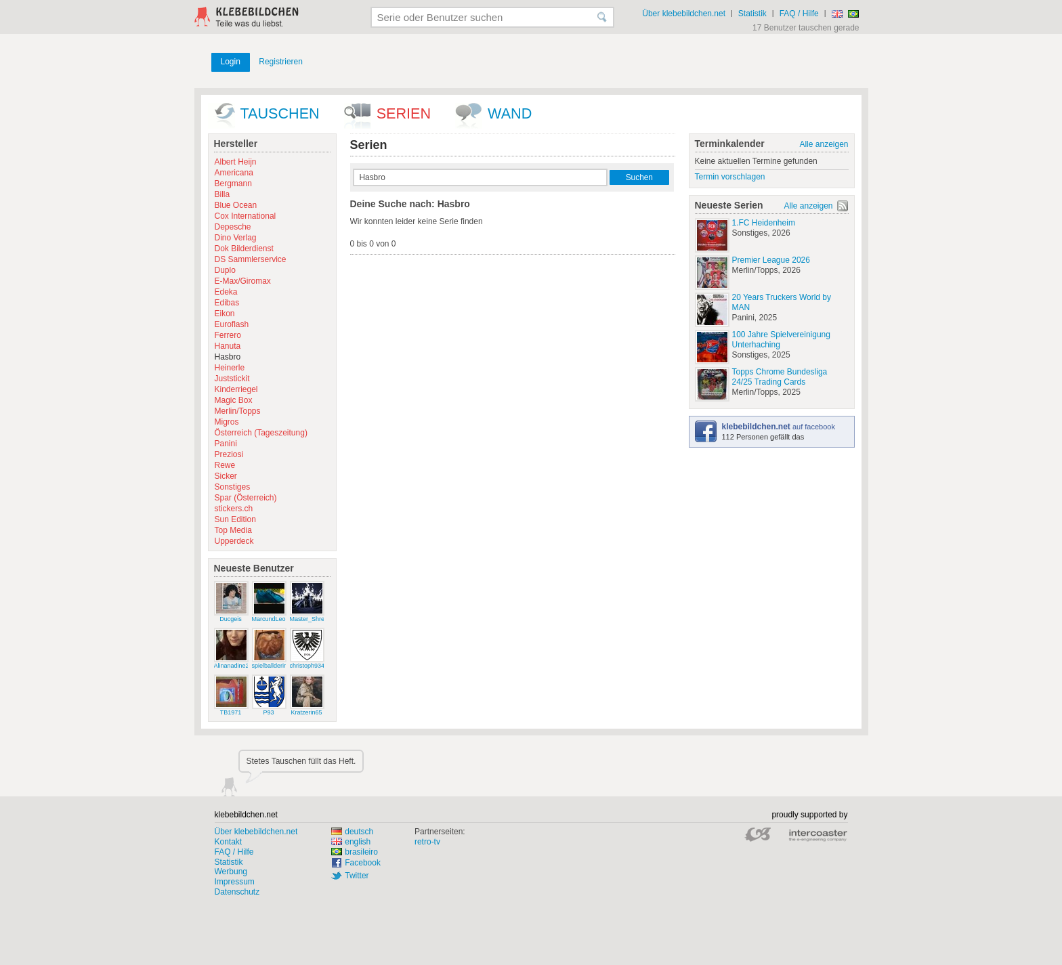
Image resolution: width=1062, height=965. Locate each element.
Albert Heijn (236, 162)
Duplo (225, 270)
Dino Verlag (236, 237)
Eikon (225, 313)
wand (510, 113)
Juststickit (232, 378)
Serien (404, 113)
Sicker (226, 476)
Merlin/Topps (238, 411)
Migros (227, 422)
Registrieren (281, 61)
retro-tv (427, 841)
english (350, 841)
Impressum (235, 881)
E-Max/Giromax (243, 281)
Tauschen (280, 113)
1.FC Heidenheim (763, 223)
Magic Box (234, 400)
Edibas (227, 302)
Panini (226, 443)
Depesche (233, 227)
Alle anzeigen (823, 144)
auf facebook (778, 427)
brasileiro (354, 852)
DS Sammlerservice (250, 259)
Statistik (752, 13)
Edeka (226, 292)
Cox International (245, 216)
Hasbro (228, 357)
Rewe (225, 465)
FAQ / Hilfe (799, 13)
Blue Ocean (236, 205)
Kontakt (228, 841)
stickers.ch (234, 508)
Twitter (356, 875)
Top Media (233, 530)
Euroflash (232, 324)
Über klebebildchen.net (683, 13)
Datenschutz (237, 892)
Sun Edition (235, 519)
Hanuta (228, 346)
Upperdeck (234, 541)
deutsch (352, 831)
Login (230, 61)
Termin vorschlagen (730, 176)
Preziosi (229, 454)
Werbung (231, 871)
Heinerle (230, 367)
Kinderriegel (236, 389)
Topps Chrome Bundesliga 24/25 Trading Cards (780, 377)
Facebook (363, 862)
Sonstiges (233, 487)
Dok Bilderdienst (244, 248)
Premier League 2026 (771, 260)
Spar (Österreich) (246, 497)
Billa (222, 194)
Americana (234, 172)
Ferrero (228, 335)
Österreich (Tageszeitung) (261, 432)
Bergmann (233, 183)
